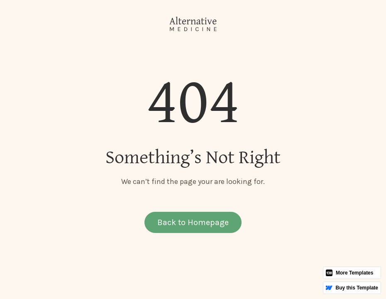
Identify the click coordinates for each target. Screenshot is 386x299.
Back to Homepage (193, 222)
